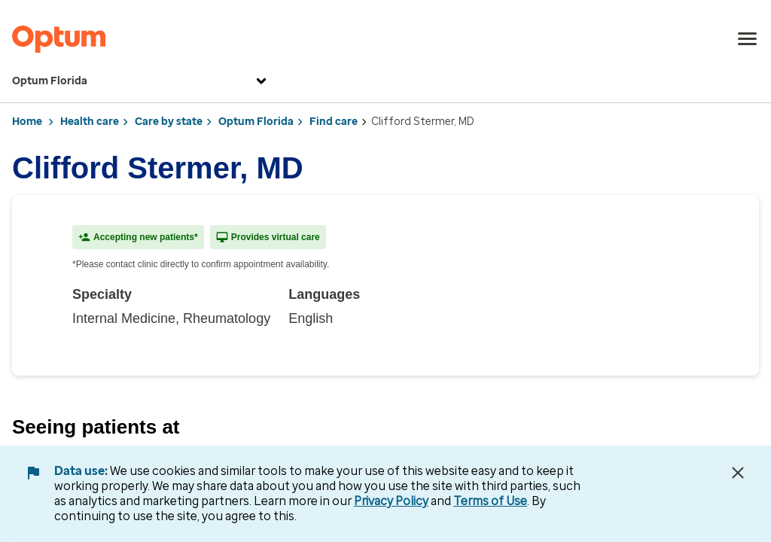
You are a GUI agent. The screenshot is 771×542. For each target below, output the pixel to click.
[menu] (747, 39)
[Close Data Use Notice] (738, 473)
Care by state (169, 121)
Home (27, 121)
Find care (333, 121)
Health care (89, 121)
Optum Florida (141, 81)
